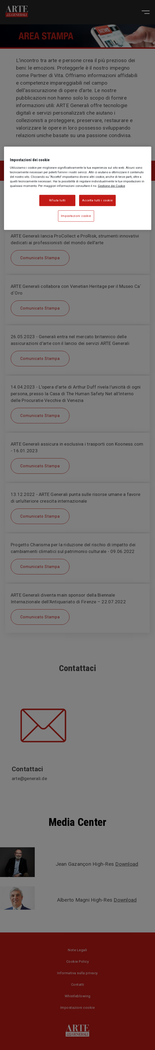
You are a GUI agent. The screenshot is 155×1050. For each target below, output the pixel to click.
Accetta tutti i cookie (97, 200)
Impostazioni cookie (76, 216)
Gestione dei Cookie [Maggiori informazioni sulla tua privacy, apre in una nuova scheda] (111, 186)
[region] (77, 188)
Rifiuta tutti (57, 200)
